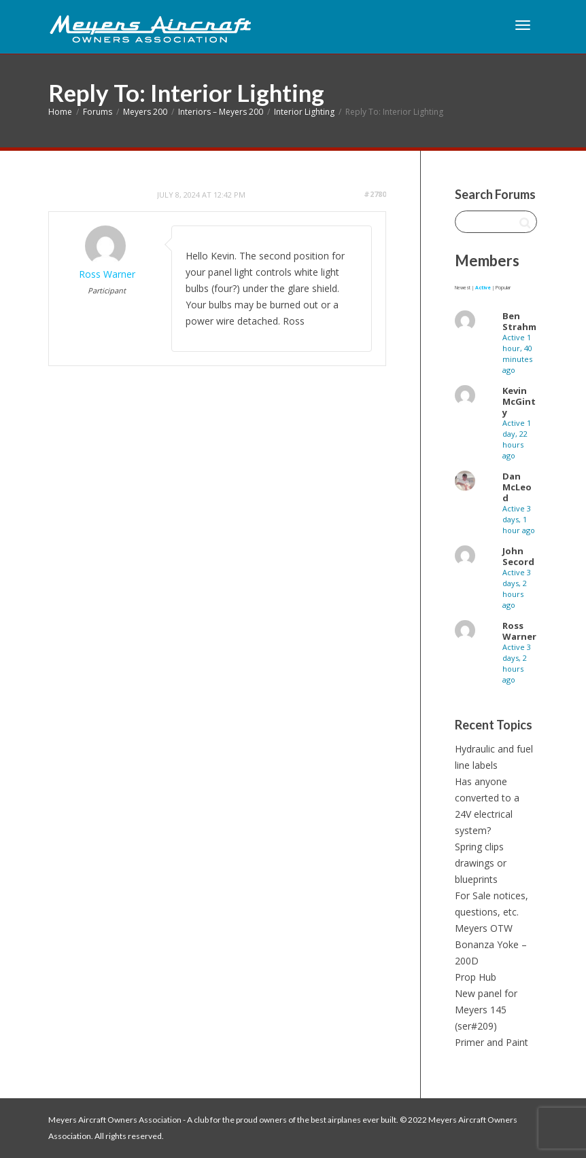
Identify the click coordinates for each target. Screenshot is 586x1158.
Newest (462, 288)
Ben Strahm (519, 321)
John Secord (518, 556)
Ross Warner (519, 631)
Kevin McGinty (519, 401)
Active (483, 288)
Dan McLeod (517, 487)
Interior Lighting (304, 111)
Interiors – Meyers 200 (220, 111)
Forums (97, 111)
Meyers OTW (484, 928)
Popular (503, 288)
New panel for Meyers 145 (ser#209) (486, 1009)
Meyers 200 (145, 111)
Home (60, 111)
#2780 (375, 194)
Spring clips (479, 846)
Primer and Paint (491, 1042)
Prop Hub (475, 977)
